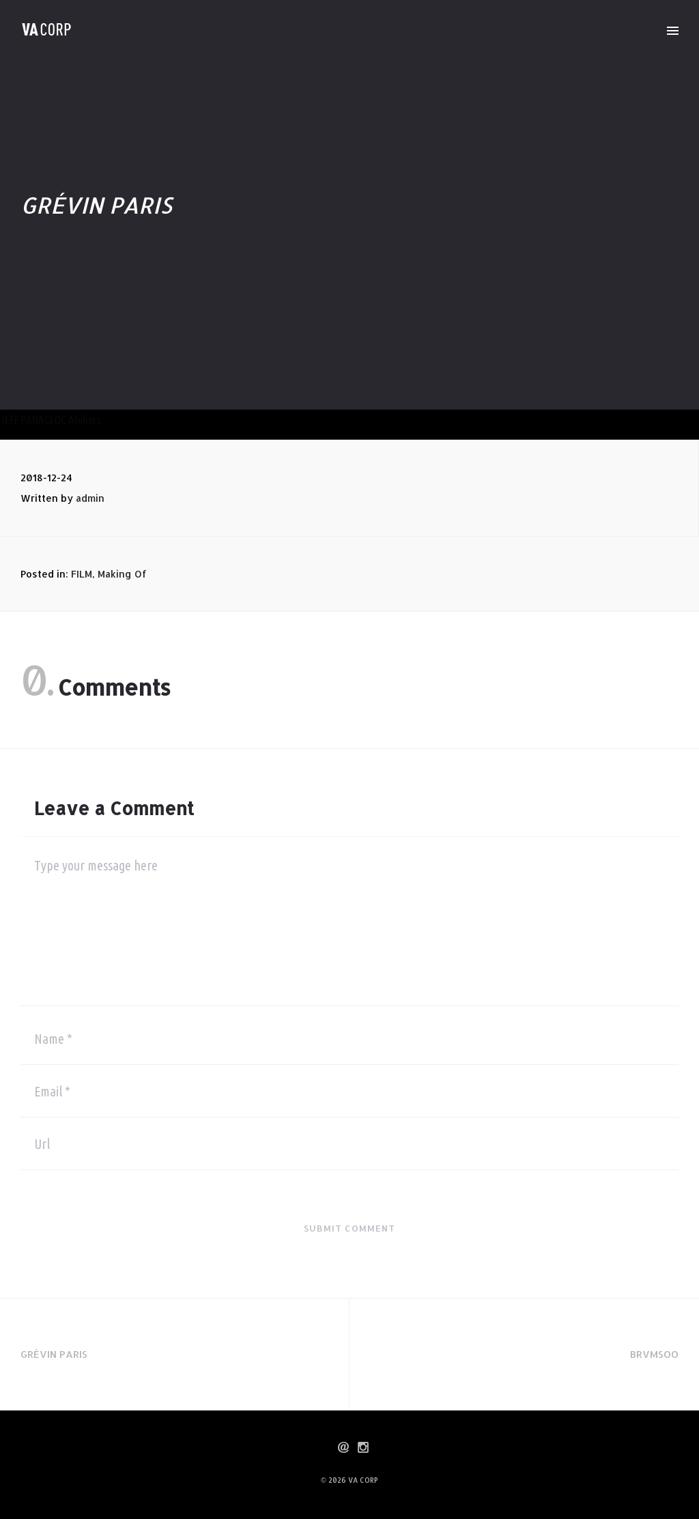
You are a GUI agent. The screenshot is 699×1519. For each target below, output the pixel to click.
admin (90, 498)
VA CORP (363, 1480)
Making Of (122, 574)
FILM (81, 574)
